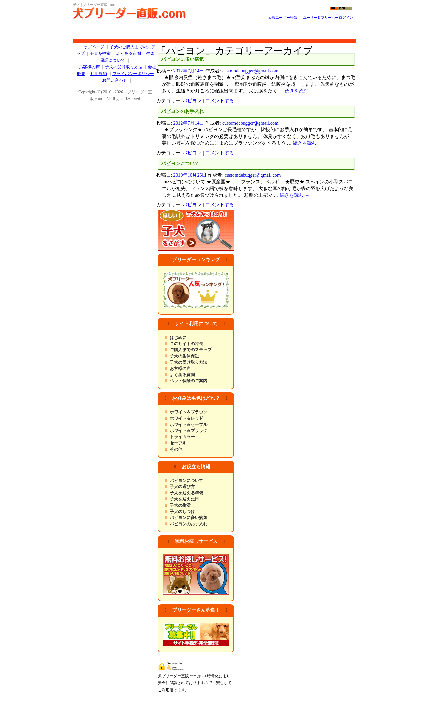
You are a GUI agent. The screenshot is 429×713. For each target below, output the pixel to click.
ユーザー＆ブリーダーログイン (328, 18)
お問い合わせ (114, 80)
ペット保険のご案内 (188, 381)
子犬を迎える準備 (186, 493)
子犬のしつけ (182, 511)
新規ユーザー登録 (282, 18)
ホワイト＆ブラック (188, 430)
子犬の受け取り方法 (188, 362)
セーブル (178, 443)
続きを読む (299, 90)
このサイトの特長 (186, 344)
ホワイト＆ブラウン (188, 412)
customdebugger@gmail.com (250, 70)
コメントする (219, 100)
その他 (176, 449)
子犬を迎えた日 (184, 499)
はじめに (178, 337)
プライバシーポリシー (133, 74)
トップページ (91, 47)
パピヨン (192, 100)
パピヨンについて (180, 163)
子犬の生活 (180, 505)
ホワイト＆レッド (186, 418)
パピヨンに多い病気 (182, 59)
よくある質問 (182, 375)
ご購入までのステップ (191, 350)
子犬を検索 (100, 53)
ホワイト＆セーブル (188, 424)
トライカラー (182, 437)
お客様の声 (180, 368)
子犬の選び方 (182, 486)
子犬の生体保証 (184, 356)
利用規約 (98, 74)
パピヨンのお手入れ (182, 111)
